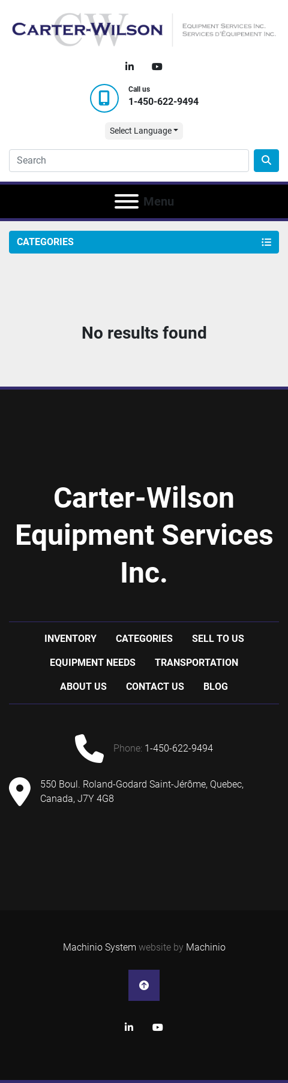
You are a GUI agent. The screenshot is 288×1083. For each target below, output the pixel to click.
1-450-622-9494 (163, 101)
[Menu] (127, 201)
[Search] (129, 160)
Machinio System (99, 947)
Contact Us (155, 686)
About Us (83, 686)
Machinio (206, 947)
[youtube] (157, 67)
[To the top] (144, 985)
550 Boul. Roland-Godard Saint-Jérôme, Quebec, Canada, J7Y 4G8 (142, 791)
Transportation (196, 662)
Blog (215, 686)
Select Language (141, 130)
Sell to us (218, 638)
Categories (144, 638)
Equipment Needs (93, 662)
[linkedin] (129, 67)
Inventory (70, 638)
